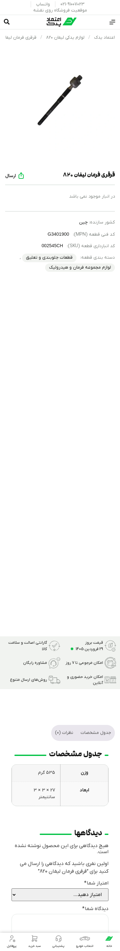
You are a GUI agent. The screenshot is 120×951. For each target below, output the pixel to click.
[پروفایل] (12, 938)
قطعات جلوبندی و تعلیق (49, 258)
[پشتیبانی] (58, 938)
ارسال (10, 176)
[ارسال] (21, 175)
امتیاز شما (96, 883)
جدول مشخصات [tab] (96, 733)
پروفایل (11, 946)
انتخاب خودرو (84, 946)
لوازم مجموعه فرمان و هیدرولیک (80, 267)
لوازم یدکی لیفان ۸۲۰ (65, 38)
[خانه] (109, 938)
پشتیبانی (58, 946)
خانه (109, 946)
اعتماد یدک (104, 38)
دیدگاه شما (95, 908)
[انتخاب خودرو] (85, 938)
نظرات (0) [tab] (64, 733)
